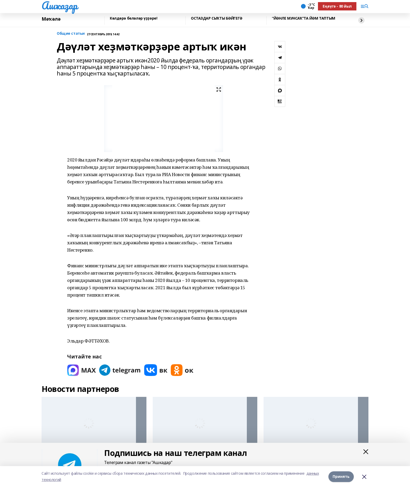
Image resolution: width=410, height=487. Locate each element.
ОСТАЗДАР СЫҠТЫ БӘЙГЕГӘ (216, 18)
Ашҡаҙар (59, 5)
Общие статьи (71, 33)
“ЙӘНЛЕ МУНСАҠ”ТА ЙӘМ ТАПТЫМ (303, 18)
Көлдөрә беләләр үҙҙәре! (133, 18)
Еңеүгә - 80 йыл (337, 6)
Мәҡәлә (51, 19)
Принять (341, 476)
